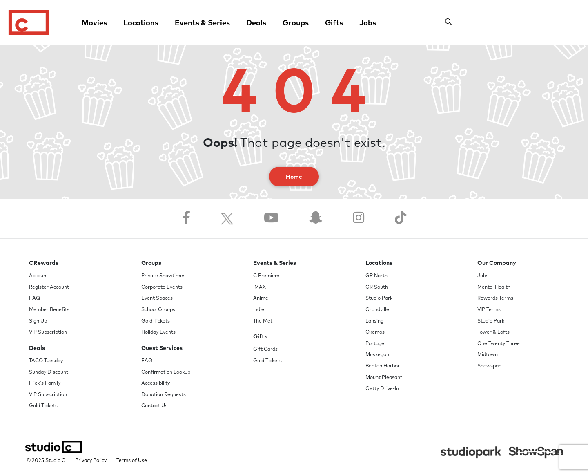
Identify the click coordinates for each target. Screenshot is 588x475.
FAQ (34, 298)
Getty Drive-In (382, 388)
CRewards (43, 263)
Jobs (367, 23)
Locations (140, 23)
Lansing (374, 321)
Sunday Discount (48, 372)
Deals (256, 23)
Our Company (496, 263)
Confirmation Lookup (165, 372)
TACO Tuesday (46, 360)
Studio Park (378, 298)
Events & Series (202, 23)
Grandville (377, 309)
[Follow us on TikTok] (400, 218)
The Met (262, 321)
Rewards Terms (495, 298)
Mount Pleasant (383, 377)
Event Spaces (157, 298)
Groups (296, 23)
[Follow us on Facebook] (186, 218)
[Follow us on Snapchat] (315, 218)
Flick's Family (44, 383)
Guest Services (162, 348)
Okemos (375, 332)
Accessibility (155, 383)
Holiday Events (158, 332)
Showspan (489, 366)
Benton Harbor (382, 366)
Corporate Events (162, 287)
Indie (258, 309)
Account (38, 275)
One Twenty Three (498, 343)
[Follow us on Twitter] (227, 218)
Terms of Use (131, 460)
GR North (376, 275)
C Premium (266, 275)
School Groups (158, 309)
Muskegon (377, 354)
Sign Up (38, 321)
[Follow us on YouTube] (271, 218)
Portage (374, 343)
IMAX (259, 287)
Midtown (487, 354)
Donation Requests (163, 394)
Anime (260, 298)
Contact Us (154, 405)
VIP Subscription (48, 332)
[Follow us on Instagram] (358, 218)
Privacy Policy (91, 460)
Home (294, 177)
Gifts (334, 23)
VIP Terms (489, 309)
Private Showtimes (163, 275)
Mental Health (493, 287)
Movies (94, 23)
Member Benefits (49, 309)
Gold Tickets (43, 405)
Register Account (49, 287)
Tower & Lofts (493, 332)
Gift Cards (265, 349)
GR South (376, 287)
